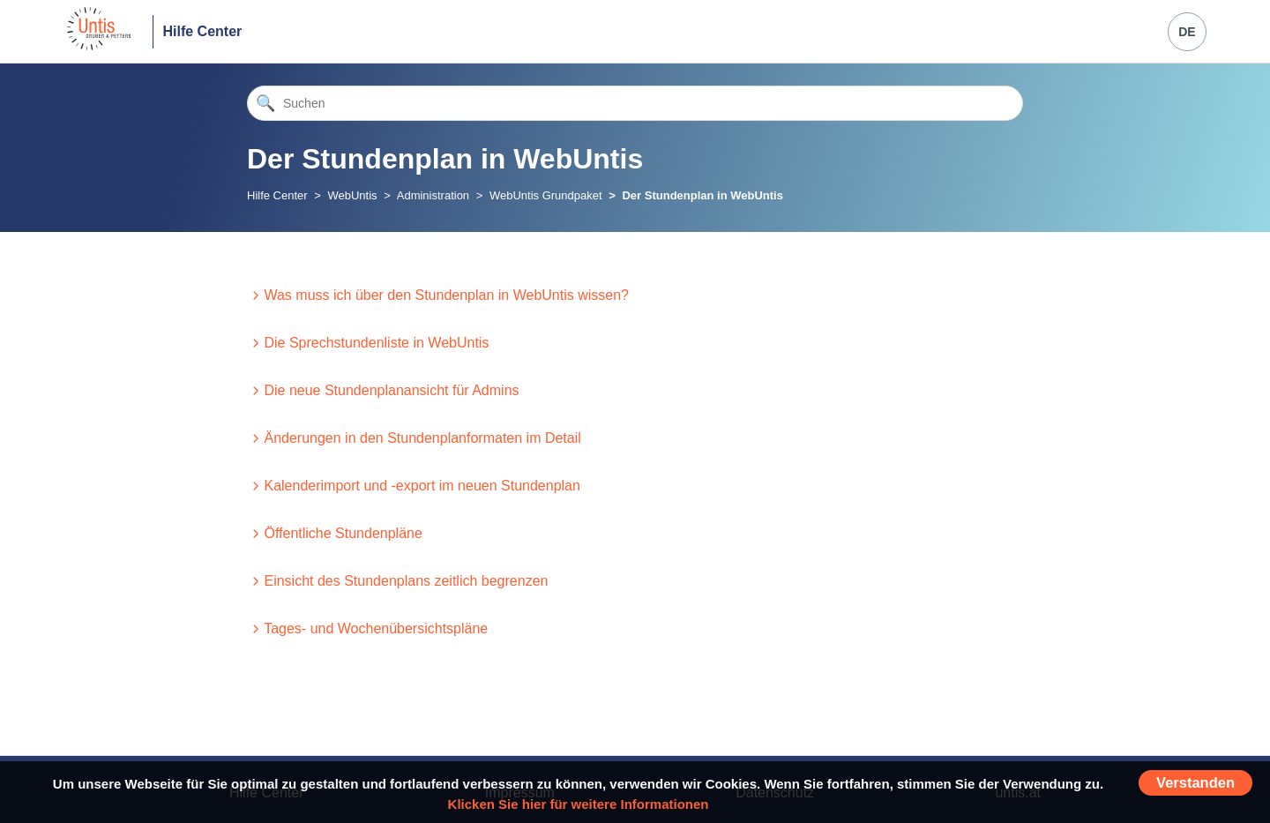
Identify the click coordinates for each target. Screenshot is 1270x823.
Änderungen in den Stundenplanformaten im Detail (422, 437)
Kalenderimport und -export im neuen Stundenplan (421, 485)
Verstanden (1195, 782)
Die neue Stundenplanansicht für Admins (391, 390)
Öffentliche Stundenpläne (343, 533)
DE (1186, 32)
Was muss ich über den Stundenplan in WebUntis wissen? (446, 295)
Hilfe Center (202, 31)
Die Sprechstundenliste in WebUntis (376, 342)
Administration (433, 195)
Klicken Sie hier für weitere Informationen (578, 804)
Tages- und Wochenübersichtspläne (376, 628)
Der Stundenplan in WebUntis (702, 195)
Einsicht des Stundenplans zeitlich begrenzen (406, 580)
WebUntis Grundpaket (545, 195)
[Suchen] (635, 103)
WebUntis (352, 195)
